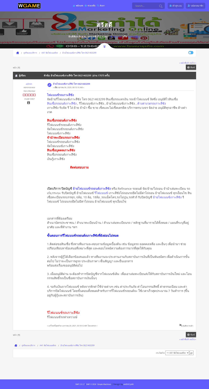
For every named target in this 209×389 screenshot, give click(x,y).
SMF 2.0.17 (80, 384)
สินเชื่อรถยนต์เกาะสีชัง (62, 103)
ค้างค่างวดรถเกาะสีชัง (151, 103)
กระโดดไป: (160, 353)
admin (29, 83)
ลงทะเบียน (134, 36)
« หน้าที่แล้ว (184, 62)
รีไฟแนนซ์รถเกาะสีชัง (63, 312)
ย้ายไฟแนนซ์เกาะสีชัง (167, 197)
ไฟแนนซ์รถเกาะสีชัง (60, 95)
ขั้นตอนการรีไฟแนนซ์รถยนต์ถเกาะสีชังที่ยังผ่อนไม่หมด (83, 235)
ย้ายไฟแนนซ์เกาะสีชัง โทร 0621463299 (71, 83)
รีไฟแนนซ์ (101, 193)
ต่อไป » (193, 62)
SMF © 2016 (91, 384)
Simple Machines (104, 384)
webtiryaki (128, 384)
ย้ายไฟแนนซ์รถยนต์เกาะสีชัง (92, 188)
